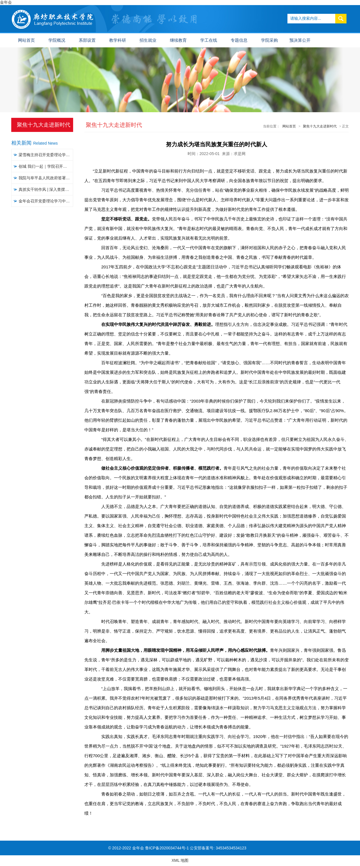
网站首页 (26, 40)
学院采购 (269, 40)
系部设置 (87, 40)
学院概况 (56, 40)
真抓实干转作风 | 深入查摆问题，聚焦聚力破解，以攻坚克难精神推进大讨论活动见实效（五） (46, 189)
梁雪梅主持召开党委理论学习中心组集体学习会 (46, 155)
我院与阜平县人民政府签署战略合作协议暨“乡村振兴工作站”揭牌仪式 (46, 178)
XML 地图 (180, 860)
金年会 (6, 2)
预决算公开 (299, 40)
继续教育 (178, 40)
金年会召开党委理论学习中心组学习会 (46, 201)
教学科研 (117, 40)
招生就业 (148, 40)
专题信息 (239, 40)
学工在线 (208, 40)
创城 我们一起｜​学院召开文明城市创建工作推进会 (46, 166)
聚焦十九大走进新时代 (320, 126)
